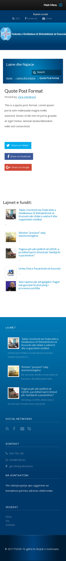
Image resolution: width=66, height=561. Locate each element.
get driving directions (21, 466)
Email (49, 18)
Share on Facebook (20, 156)
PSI (7, 521)
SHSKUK (10, 525)
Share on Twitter (20, 145)
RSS (18, 18)
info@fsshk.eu (17, 460)
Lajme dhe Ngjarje (26, 78)
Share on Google (20, 167)
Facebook (32, 18)
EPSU (9, 517)
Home (9, 78)
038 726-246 (16, 453)
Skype (29, 429)
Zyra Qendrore (27, 97)
